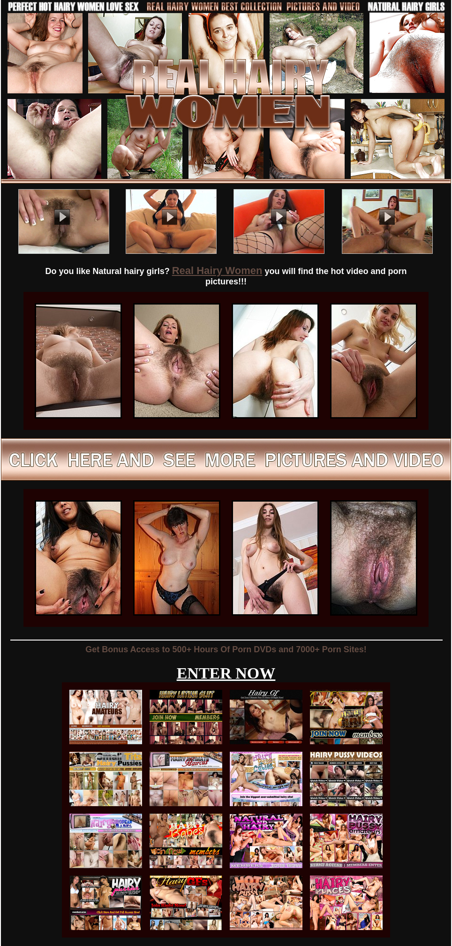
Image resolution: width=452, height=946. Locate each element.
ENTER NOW (226, 673)
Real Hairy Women (217, 270)
